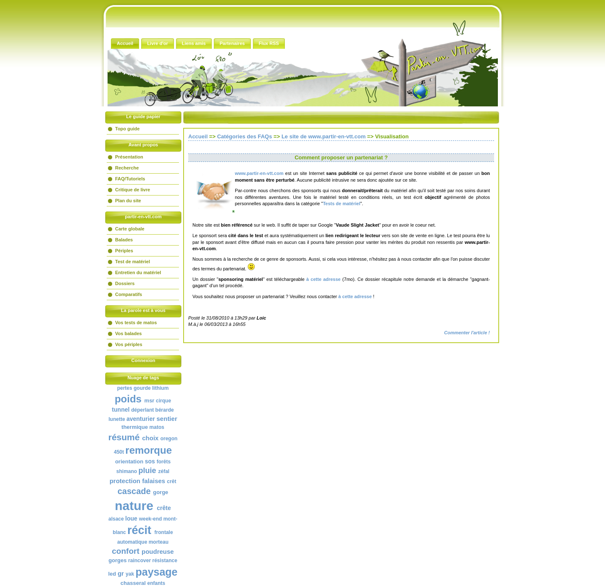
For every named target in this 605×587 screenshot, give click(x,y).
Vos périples (128, 344)
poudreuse (158, 551)
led (112, 574)
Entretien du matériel (138, 272)
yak (130, 574)
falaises (153, 480)
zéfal (164, 471)
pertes (124, 388)
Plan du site (128, 200)
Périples (124, 250)
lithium (160, 388)
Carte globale (130, 228)
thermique (134, 427)
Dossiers (124, 283)
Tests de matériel (341, 203)
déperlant (142, 410)
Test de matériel (132, 261)
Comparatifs (128, 294)
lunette (116, 419)
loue (131, 518)
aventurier (140, 418)
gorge (160, 492)
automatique (132, 542)
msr (150, 400)
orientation (129, 461)
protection (125, 480)
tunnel (120, 409)
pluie (147, 470)
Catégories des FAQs (244, 136)
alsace (116, 519)
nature (134, 506)
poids (128, 399)
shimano (126, 471)
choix (150, 438)
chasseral (133, 583)
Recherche (127, 167)
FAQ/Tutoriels (130, 178)
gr (121, 573)
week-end (150, 519)
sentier (167, 418)
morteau (158, 542)
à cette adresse (323, 279)
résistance (164, 560)
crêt (171, 481)
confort (125, 551)
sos (150, 461)
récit (139, 530)
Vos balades (128, 333)
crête (164, 508)
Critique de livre (132, 189)
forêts (164, 462)
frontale (164, 532)
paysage (156, 572)
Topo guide (127, 128)
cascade (134, 491)
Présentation (129, 156)
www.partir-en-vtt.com (259, 173)
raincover (139, 560)
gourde (142, 388)
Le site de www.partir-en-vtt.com (323, 136)
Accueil (198, 136)
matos (157, 427)
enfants (156, 583)
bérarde (164, 410)
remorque (148, 450)
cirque (163, 401)
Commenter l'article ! (467, 332)
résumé (124, 437)
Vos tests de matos (136, 322)
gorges (117, 560)
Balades (124, 239)
